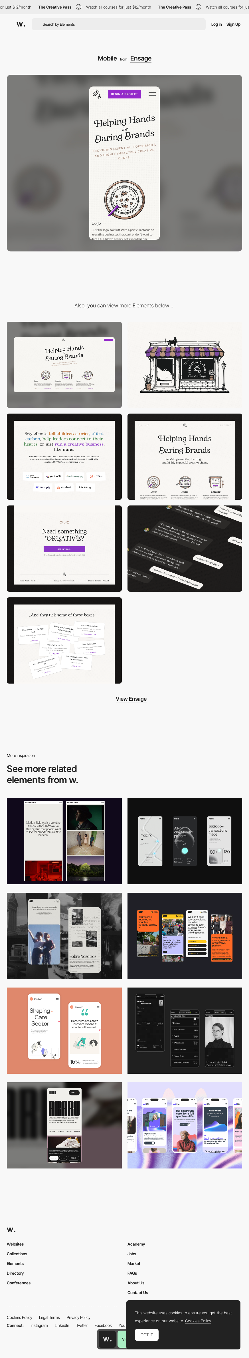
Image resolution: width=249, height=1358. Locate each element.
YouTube (126, 1325)
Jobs (131, 1253)
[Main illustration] (184, 365)
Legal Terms (49, 1317)
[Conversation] (184, 548)
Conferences (19, 1282)
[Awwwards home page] (107, 1339)
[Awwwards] (21, 24)
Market (133, 1263)
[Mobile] (184, 841)
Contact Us (137, 1292)
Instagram (39, 1325)
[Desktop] (64, 365)
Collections (17, 1253)
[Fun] (64, 640)
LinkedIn (62, 1325)
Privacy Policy (78, 1317)
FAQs (132, 1273)
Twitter (82, 1325)
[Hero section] (184, 457)
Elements (15, 1263)
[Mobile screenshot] (64, 936)
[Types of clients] (64, 457)
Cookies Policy (19, 1317)
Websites (15, 1244)
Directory (15, 1273)
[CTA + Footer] (64, 548)
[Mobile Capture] (64, 1031)
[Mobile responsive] (64, 841)
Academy (136, 1244)
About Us (135, 1282)
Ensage (140, 58)
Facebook (103, 1325)
